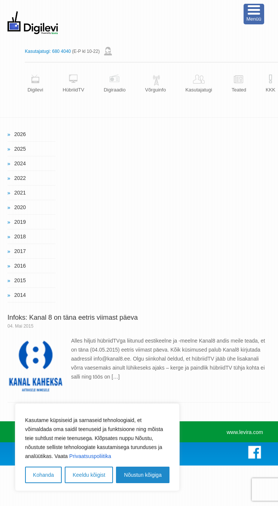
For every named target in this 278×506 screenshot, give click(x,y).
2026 (20, 134)
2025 (20, 149)
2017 (20, 251)
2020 (20, 207)
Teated (239, 90)
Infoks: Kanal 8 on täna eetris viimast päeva (72, 317)
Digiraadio (115, 90)
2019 (20, 222)
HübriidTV (73, 90)
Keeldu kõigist (89, 475)
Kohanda (43, 475)
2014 (20, 295)
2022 (20, 178)
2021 (20, 193)
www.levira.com (245, 432)
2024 (20, 163)
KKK (270, 90)
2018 (20, 237)
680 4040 (61, 51)
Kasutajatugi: (38, 51)
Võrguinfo (155, 90)
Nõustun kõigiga (143, 475)
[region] (97, 447)
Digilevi (35, 90)
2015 (20, 280)
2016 (20, 266)
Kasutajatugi (198, 90)
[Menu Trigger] (254, 14)
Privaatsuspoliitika (90, 456)
